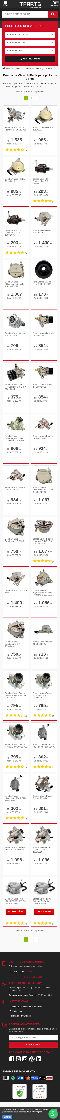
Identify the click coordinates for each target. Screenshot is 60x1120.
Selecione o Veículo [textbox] (16, 42)
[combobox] (30, 35)
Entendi (7, 1117)
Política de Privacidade (20, 1016)
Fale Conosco (16, 1011)
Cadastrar (33, 1044)
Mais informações (34, 1112)
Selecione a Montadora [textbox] (17, 34)
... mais (38, 86)
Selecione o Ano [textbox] (14, 50)
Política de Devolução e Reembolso (26, 1006)
